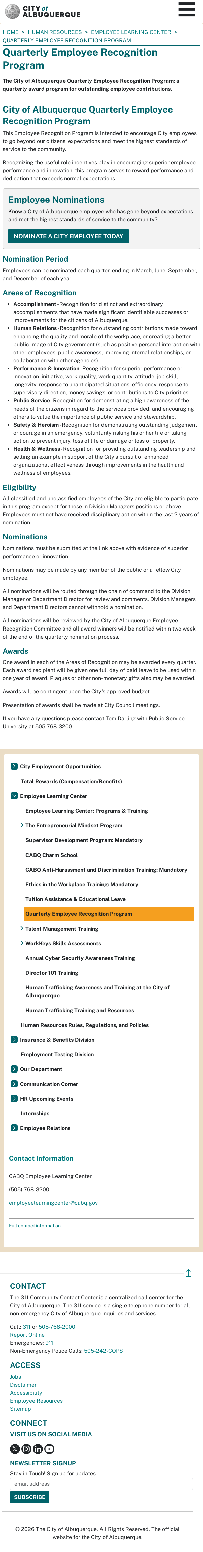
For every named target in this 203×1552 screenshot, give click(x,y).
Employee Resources (36, 1401)
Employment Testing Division (57, 1054)
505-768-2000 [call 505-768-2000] (57, 1327)
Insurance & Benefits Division (57, 1040)
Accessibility (26, 1393)
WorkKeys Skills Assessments (63, 943)
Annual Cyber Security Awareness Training (80, 958)
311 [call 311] (27, 1327)
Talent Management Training (61, 929)
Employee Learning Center (131, 32)
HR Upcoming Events (46, 1099)
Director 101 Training (51, 973)
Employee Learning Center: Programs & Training (86, 811)
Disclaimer (23, 1385)
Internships (35, 1113)
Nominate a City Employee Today (68, 236)
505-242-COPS (103, 1351)
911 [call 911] (49, 1343)
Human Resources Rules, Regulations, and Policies (85, 1025)
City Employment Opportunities (60, 766)
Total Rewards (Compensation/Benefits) (71, 781)
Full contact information (35, 1225)
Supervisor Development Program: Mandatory (84, 840)
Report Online (27, 1335)
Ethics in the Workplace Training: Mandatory (81, 884)
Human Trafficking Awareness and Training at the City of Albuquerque (97, 991)
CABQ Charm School (51, 855)
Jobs (15, 1377)
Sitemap (20, 1409)
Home (11, 32)
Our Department (41, 1069)
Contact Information (41, 1158)
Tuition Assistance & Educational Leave (75, 899)
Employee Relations (45, 1128)
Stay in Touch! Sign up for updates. (53, 1473)
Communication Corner (49, 1084)
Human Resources (55, 32)
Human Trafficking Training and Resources (79, 1010)
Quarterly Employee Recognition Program (78, 914)
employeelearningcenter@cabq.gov (53, 1203)
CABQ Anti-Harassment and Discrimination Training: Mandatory (106, 870)
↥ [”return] (188, 1273)
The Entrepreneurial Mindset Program (73, 825)
